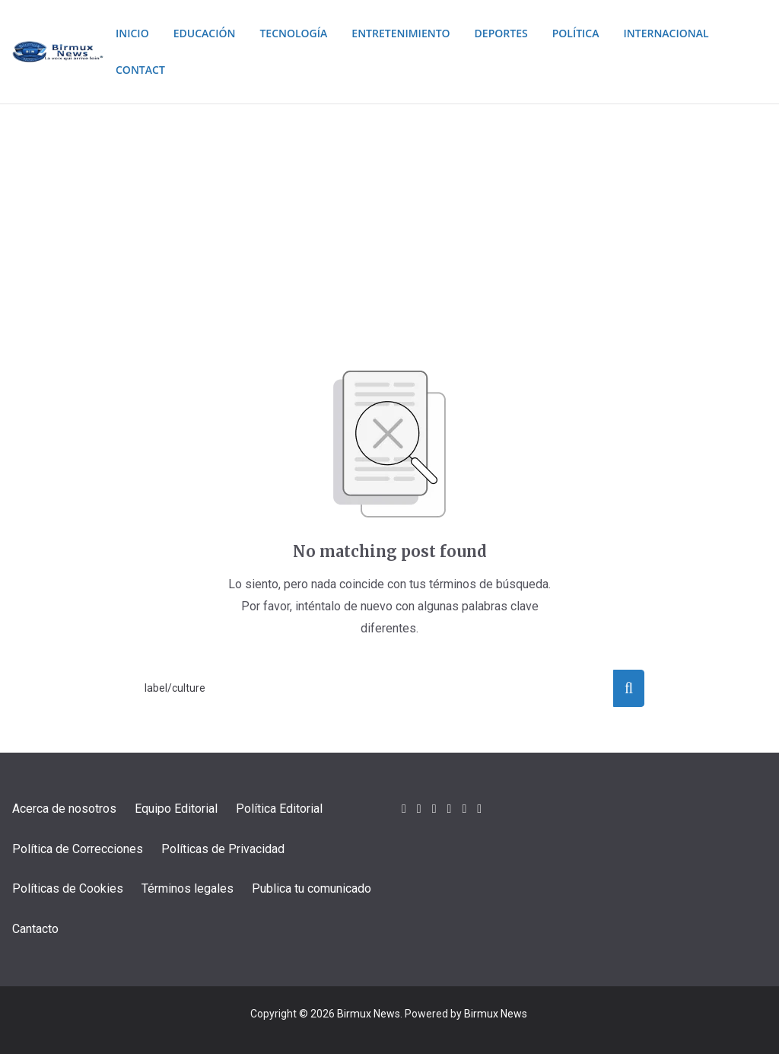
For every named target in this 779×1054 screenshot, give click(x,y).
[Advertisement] (389, 218)
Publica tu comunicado (311, 888)
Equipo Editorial (176, 808)
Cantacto (35, 929)
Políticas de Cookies (67, 888)
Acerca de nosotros (64, 808)
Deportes (519, 33)
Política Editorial (279, 808)
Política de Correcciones (77, 849)
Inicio (129, 33)
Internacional (695, 33)
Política (598, 33)
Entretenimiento (413, 33)
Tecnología (298, 33)
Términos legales (187, 888)
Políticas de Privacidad (223, 849)
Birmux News (368, 1014)
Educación (204, 33)
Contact (137, 69)
